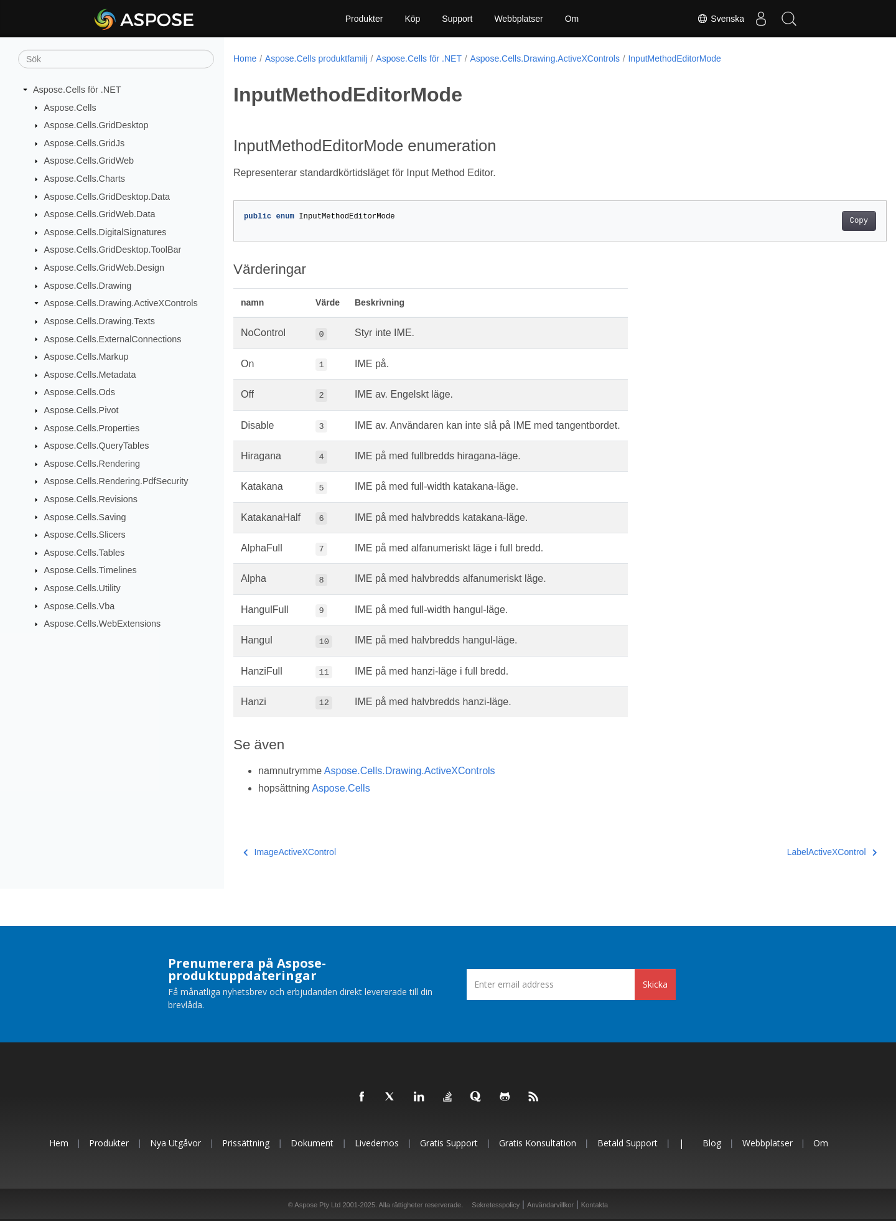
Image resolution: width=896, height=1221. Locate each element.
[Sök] (116, 59)
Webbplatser (518, 19)
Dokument (312, 1143)
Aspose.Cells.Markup (86, 357)
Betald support (627, 1143)
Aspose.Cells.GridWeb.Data (100, 214)
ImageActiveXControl (289, 852)
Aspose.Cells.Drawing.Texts (99, 321)
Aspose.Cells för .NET (77, 90)
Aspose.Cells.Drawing (88, 286)
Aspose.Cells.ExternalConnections (113, 339)
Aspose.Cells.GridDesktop (96, 125)
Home (244, 58)
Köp (412, 19)
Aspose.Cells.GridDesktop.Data (107, 196)
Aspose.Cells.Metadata (90, 375)
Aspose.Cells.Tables (84, 553)
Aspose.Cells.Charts (84, 179)
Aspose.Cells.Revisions (91, 499)
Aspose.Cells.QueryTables (96, 446)
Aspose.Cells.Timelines (90, 570)
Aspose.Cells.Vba (79, 605)
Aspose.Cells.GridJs (84, 143)
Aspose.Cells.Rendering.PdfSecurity (116, 481)
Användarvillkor (550, 1205)
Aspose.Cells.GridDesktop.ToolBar (113, 250)
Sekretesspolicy (496, 1205)
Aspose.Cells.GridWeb (89, 161)
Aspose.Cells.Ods (79, 392)
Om (572, 19)
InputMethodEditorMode (674, 58)
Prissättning (245, 1143)
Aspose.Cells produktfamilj (316, 58)
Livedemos (377, 1143)
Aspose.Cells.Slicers (85, 535)
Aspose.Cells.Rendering (92, 464)
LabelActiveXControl (786, 852)
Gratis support (449, 1143)
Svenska (713, 18)
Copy (814, 221)
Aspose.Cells (70, 107)
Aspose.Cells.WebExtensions (102, 624)
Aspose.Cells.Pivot (81, 410)
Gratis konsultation (537, 1143)
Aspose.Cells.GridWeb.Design (104, 268)
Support (457, 19)
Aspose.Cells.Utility (82, 588)
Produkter (364, 19)
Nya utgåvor (175, 1143)
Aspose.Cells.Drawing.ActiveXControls (121, 303)
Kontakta (594, 1205)
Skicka (655, 984)
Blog (711, 1143)
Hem (58, 1143)
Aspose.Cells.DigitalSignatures (105, 232)
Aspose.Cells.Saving (85, 517)
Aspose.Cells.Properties (92, 428)
